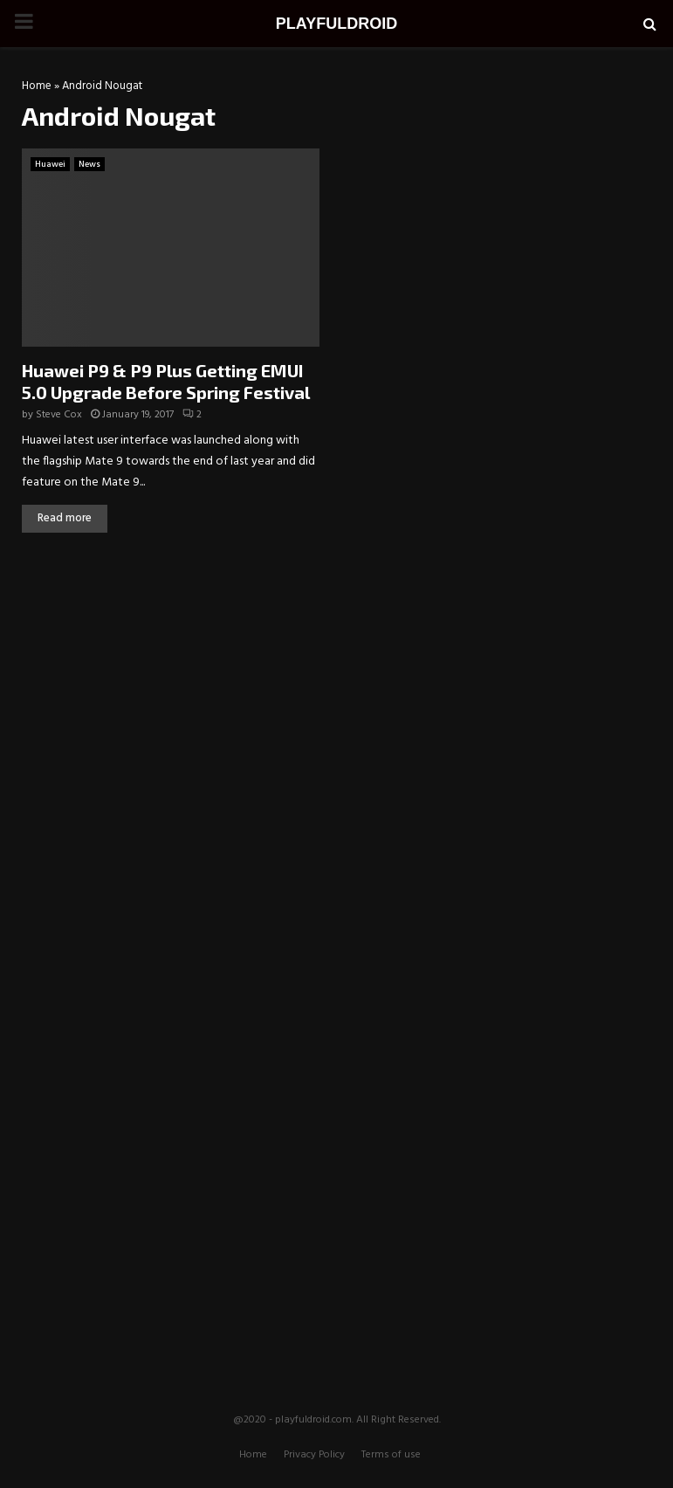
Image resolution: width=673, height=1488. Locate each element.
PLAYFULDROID (336, 23)
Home (37, 86)
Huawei (50, 164)
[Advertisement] (337, 677)
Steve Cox (59, 415)
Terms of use (391, 1455)
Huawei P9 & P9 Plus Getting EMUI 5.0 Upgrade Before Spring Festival (166, 381)
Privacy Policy (314, 1455)
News (89, 164)
